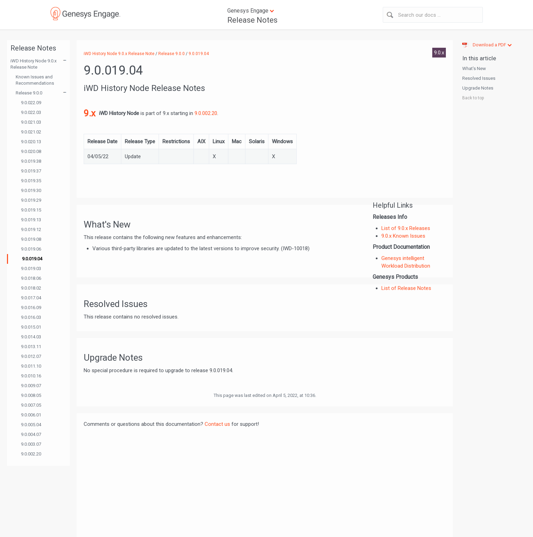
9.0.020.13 (31, 141)
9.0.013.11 (31, 346)
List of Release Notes (406, 288)
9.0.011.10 (31, 366)
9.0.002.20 (31, 454)
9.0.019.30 (31, 190)
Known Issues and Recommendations (35, 80)
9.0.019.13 (31, 219)
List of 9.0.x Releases (405, 228)
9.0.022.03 (31, 112)
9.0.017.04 (31, 297)
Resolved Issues (478, 78)
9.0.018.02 (31, 288)
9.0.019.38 (31, 161)
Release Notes (252, 20)
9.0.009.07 (31, 385)
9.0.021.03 (31, 122)
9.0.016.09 (31, 307)
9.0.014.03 (31, 336)
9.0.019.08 (31, 239)
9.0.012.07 (31, 356)
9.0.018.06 (31, 278)
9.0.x (439, 52)
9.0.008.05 (31, 395)
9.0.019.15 (31, 210)
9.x (90, 113)
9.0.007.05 (31, 405)
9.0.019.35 (31, 180)
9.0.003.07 (31, 444)
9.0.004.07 (31, 434)
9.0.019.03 (31, 268)
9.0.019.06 (31, 249)
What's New (474, 68)
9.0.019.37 (31, 171)
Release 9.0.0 (29, 92)
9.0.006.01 (31, 414)
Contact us (217, 424)
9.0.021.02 (31, 132)
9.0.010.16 (31, 375)
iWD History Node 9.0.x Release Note (33, 64)
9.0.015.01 (31, 327)
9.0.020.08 (31, 151)
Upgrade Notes (477, 88)
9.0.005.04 (31, 424)
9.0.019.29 (31, 200)
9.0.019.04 (32, 258)
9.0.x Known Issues (403, 236)
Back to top (473, 97)
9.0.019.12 (31, 229)
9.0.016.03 (31, 317)
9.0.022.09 (31, 102)
